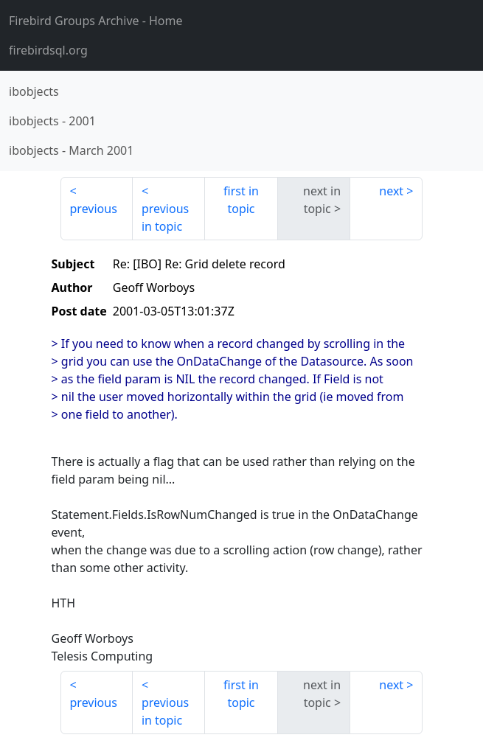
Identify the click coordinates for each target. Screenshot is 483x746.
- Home (96, 21)
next (391, 191)
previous (93, 209)
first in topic (241, 200)
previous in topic (165, 217)
